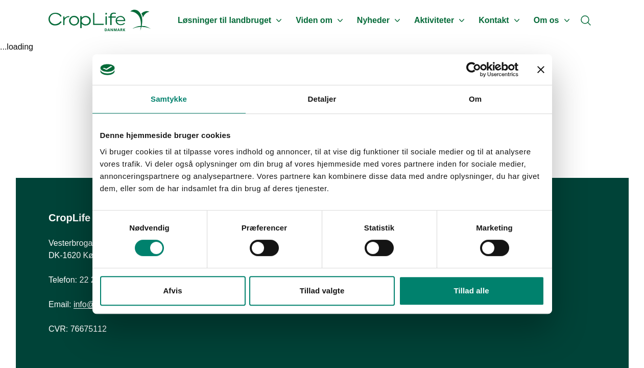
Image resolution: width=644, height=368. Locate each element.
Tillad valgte (322, 290)
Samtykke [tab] (169, 99)
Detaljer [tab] (322, 99)
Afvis (172, 290)
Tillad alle (471, 290)
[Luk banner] (540, 69)
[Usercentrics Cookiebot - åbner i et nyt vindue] (473, 69)
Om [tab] (475, 99)
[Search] (586, 20)
